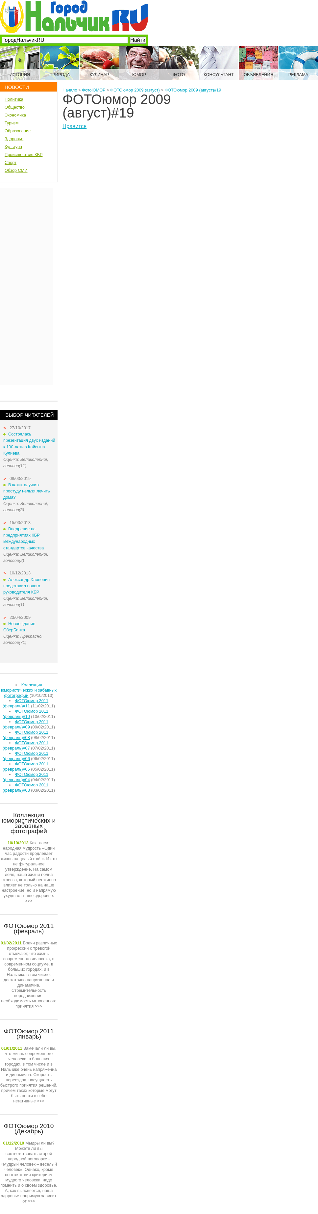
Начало (69, 90)
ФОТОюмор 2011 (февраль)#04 (25, 777)
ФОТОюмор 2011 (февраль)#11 (25, 703)
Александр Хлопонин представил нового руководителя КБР (26, 585)
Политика (14, 99)
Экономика (15, 115)
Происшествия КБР (23, 154)
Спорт (10, 162)
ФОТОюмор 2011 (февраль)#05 (25, 766)
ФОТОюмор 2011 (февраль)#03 (25, 787)
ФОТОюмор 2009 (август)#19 (192, 90)
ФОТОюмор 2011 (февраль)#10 (25, 714)
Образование (18, 130)
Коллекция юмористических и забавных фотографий (29, 690)
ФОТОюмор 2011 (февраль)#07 (25, 745)
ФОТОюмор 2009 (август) (135, 90)
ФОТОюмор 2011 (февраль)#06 (25, 756)
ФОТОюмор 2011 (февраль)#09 (25, 724)
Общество (15, 107)
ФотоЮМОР (93, 90)
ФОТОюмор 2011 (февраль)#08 (25, 735)
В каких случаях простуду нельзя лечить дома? (26, 491)
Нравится (74, 126)
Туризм (11, 122)
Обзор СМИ (16, 170)
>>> (29, 871)
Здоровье (14, 138)
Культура (13, 146)
